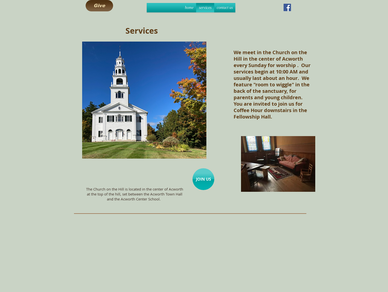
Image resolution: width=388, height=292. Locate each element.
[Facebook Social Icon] (287, 7)
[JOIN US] (203, 179)
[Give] (99, 5)
